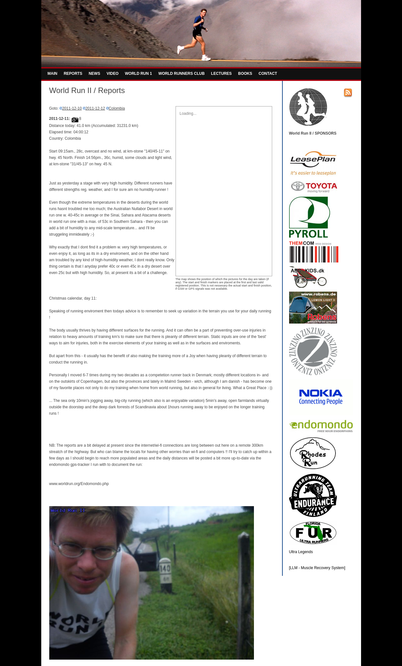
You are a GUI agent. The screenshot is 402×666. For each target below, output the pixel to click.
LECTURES (221, 73)
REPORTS (73, 73)
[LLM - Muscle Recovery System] (317, 568)
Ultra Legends (301, 552)
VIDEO (112, 73)
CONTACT (268, 73)
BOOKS (245, 73)
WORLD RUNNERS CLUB (181, 73)
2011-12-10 (72, 108)
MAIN (53, 73)
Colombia (117, 108)
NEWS (94, 73)
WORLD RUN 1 (138, 73)
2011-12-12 (95, 108)
